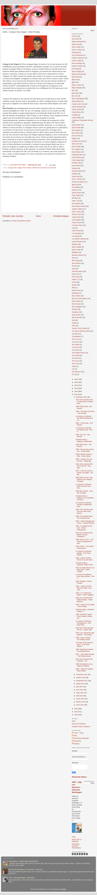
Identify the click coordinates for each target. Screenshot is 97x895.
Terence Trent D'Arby (79, 328)
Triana (74, 366)
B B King (75, 69)
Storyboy (76, 744)
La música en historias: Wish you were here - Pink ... (84, 486)
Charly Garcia (76, 109)
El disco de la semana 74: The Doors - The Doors (26, 869)
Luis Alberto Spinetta (79, 239)
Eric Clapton (76, 149)
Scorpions (75, 312)
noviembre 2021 (82, 674)
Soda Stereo (76, 315)
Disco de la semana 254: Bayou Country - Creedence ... (84, 534)
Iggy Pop (75, 184)
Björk (73, 82)
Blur (73, 90)
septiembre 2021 (82, 681)
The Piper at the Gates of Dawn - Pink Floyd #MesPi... (84, 644)
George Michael (77, 171)
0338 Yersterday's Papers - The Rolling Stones (85, 650)
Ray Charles (76, 296)
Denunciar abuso (79, 777)
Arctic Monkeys (77, 63)
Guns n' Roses (77, 179)
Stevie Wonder (77, 317)
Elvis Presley (27, 168)
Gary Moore (76, 165)
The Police (75, 350)
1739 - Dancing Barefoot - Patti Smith (21, 878)
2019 (76, 712)
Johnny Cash (76, 214)
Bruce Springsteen (78, 98)
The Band (75, 334)
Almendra (75, 52)
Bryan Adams (76, 101)
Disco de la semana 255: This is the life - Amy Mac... (84, 466)
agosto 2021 (80, 684)
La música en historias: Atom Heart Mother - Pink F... (85, 576)
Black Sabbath (77, 88)
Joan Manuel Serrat (78, 206)
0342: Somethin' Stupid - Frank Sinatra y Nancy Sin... (84, 616)
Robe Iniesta (76, 301)
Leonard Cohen (77, 225)
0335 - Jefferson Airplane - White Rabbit (85, 670)
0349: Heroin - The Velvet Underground (84, 547)
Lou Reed (75, 236)
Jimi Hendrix (76, 203)
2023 (76, 388)
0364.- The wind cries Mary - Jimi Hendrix (85, 412)
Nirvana (74, 266)
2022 (76, 391)
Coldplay (75, 115)
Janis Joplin (76, 195)
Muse (74, 258)
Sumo (74, 325)
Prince (74, 282)
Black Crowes (76, 85)
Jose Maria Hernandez (81, 738)
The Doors (75, 342)
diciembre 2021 (81, 397)
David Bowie (76, 125)
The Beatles (76, 336)
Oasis (74, 269)
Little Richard (76, 231)
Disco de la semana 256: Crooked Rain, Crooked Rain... (84, 401)
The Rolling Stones (78, 353)
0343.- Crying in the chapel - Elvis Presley (85, 605)
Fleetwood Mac (77, 155)
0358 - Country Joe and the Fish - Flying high (84, 460)
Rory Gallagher (77, 307)
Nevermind (77, 741)
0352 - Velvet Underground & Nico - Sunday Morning (85, 522)
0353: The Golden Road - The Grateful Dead (84, 517)
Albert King (75, 44)
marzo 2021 (80, 699)
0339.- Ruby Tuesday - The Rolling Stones (83, 638)
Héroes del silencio (78, 182)
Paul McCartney (77, 271)
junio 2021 (80, 690)
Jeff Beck (75, 198)
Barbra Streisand (77, 74)
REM (73, 288)
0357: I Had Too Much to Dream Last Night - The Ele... (84, 472)
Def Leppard (76, 130)
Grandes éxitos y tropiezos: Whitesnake (84, 440)
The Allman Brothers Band (81, 331)
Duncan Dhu (76, 136)
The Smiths (76, 355)
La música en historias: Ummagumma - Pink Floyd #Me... (84, 623)
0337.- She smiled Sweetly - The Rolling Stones (85, 655)
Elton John (75, 144)
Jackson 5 (75, 190)
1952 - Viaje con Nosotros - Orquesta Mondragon (77, 787)
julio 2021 (79, 687)
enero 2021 (80, 705)
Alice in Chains (77, 50)
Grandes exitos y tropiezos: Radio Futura (84, 564)
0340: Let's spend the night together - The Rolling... (85, 634)
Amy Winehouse (77, 55)
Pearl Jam (75, 274)
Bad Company (77, 71)
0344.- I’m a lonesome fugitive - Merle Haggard (84, 594)
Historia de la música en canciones (44, 168)
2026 (76, 379)
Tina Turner (76, 363)
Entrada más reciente (13, 216)
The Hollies (76, 344)
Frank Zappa (76, 160)
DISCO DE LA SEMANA (77, 840)
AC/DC (74, 36)
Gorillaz (74, 174)
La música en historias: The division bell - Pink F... (84, 430)
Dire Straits (76, 133)
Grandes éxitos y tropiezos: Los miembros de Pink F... (85, 498)
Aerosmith (75, 39)
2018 (76, 715)
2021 (76, 394)
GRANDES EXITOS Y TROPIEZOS (76, 846)
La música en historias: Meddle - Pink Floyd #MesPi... (84, 553)
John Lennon (76, 212)
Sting (73, 320)
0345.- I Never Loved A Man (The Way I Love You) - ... (84, 588)
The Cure (75, 339)
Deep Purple (76, 127)
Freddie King (76, 163)
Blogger (63, 889)
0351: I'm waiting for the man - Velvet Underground (84, 528)
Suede (74, 323)
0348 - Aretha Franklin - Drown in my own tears (84, 559)
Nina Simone (76, 263)
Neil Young (75, 260)
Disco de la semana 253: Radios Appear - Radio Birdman (84, 599)
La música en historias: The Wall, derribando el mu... (84, 418)
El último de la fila (78, 141)
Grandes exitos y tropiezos (81, 726)
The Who (75, 358)
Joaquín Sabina (77, 209)
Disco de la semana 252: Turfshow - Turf (84, 660)
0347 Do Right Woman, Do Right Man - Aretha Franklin (85, 569)
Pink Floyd (75, 277)
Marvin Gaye (76, 250)
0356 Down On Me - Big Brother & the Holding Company (84, 479)
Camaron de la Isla (78, 104)
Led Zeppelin (76, 220)
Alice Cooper (76, 47)
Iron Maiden (76, 187)
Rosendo (75, 309)
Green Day (75, 176)
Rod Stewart (76, 304)
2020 (76, 709)
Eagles (74, 138)
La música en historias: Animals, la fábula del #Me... (84, 504)
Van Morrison (76, 372)
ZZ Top (74, 374)
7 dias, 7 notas (11, 8)
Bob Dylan (75, 93)
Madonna (75, 244)
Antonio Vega (76, 60)
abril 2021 (79, 696)
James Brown (76, 193)
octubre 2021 (81, 677)
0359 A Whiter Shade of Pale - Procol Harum (84, 455)
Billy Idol (75, 79)
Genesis (75, 168)
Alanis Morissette (78, 41)
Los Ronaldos (76, 233)
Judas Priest (76, 217)
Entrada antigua (61, 216)
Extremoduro (76, 152)
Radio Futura (76, 290)
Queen (74, 285)
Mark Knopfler (76, 247)
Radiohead (75, 293)
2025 (76, 382)
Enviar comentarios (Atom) (21, 221)
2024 (76, 385)
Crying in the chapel (15, 168)
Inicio (38, 216)
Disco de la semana (79, 724)
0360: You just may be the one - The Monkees (85, 450)
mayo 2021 (80, 693)
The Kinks (75, 347)
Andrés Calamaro (78, 58)
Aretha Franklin (77, 66)
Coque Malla (76, 117)
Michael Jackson (77, 255)
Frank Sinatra (76, 157)
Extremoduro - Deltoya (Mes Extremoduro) (23, 861)
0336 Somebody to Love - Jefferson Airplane (84, 665)
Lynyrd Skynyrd (77, 241)
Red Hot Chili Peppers (79, 298)
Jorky (75, 735)
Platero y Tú (76, 279)
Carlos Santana (77, 107)
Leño (73, 228)
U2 (73, 369)
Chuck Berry (76, 112)
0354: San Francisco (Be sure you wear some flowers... (84, 511)
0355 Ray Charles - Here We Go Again (84, 492)
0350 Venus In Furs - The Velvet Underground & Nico (84, 541)
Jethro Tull (75, 201)
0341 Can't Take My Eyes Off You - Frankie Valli (84, 629)
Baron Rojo (76, 77)
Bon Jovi (75, 96)
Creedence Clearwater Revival (82, 120)
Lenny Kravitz (76, 222)
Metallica (75, 252)
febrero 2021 (80, 702)
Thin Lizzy (75, 361)
